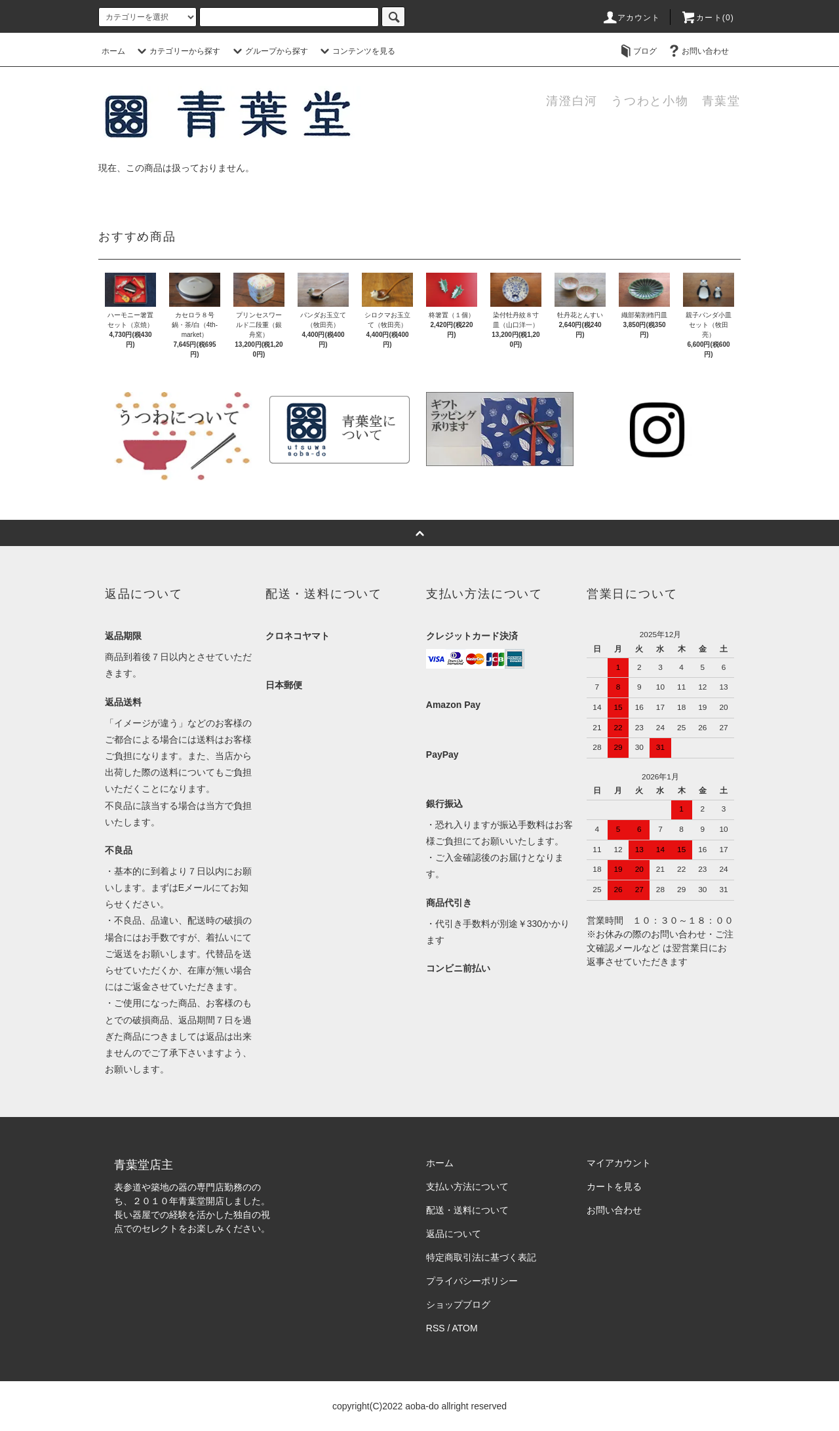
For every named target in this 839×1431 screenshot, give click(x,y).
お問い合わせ (697, 51)
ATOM (465, 1328)
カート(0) (707, 17)
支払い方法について (467, 1186)
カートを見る (614, 1186)
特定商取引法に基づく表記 (481, 1257)
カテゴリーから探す (177, 51)
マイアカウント (619, 1163)
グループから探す (268, 51)
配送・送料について (467, 1210)
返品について (453, 1233)
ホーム (113, 51)
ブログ (637, 51)
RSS (435, 1328)
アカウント (631, 17)
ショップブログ (458, 1304)
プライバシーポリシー (472, 1281)
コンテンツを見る (356, 51)
